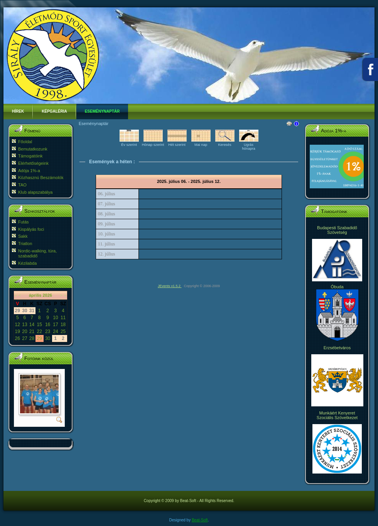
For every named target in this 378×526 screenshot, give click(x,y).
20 (24, 331)
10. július (106, 234)
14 (31, 324)
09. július (106, 224)
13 (24, 324)
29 (39, 338)
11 (63, 317)
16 (47, 324)
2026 (47, 295)
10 (55, 317)
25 (63, 331)
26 (17, 338)
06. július (106, 193)
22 (39, 331)
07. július (106, 203)
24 (55, 331)
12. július (106, 254)
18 (63, 324)
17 (55, 324)
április (35, 295)
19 (17, 331)
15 (39, 324)
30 (47, 338)
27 (24, 338)
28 (31, 338)
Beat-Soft (200, 520)
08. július (106, 213)
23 (47, 331)
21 (31, 331)
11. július (106, 244)
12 (17, 324)
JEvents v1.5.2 (170, 286)
